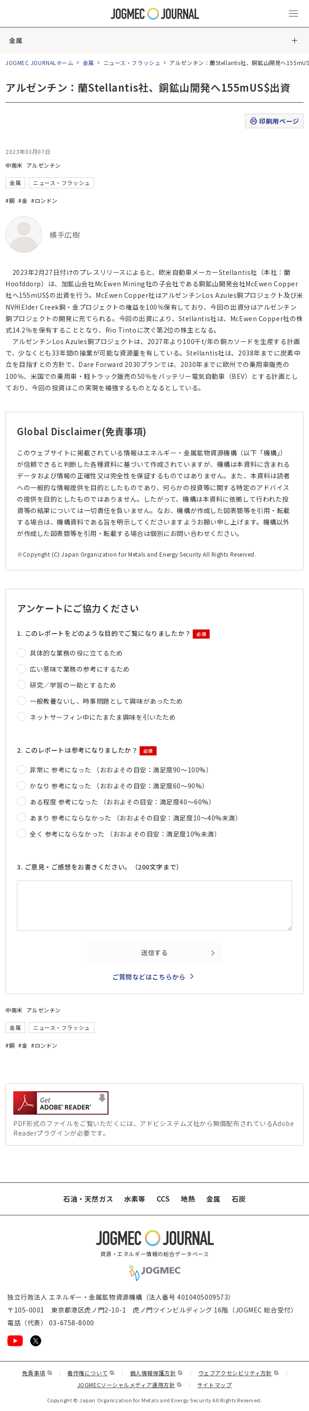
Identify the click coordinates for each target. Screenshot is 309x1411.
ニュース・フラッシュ (132, 62)
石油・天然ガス (88, 1198)
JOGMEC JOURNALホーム (39, 62)
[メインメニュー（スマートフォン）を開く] (293, 14)
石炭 (239, 1198)
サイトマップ (214, 1385)
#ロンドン (44, 200)
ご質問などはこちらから (148, 976)
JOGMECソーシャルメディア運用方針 (129, 1385)
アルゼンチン (44, 165)
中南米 (14, 165)
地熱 (188, 1198)
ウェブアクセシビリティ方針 (238, 1373)
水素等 (135, 1198)
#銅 (10, 200)
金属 (15, 40)
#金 (22, 200)
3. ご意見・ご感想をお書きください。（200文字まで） (100, 866)
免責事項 (37, 1373)
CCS (163, 1198)
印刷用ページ (274, 121)
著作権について (90, 1373)
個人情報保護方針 (156, 1373)
